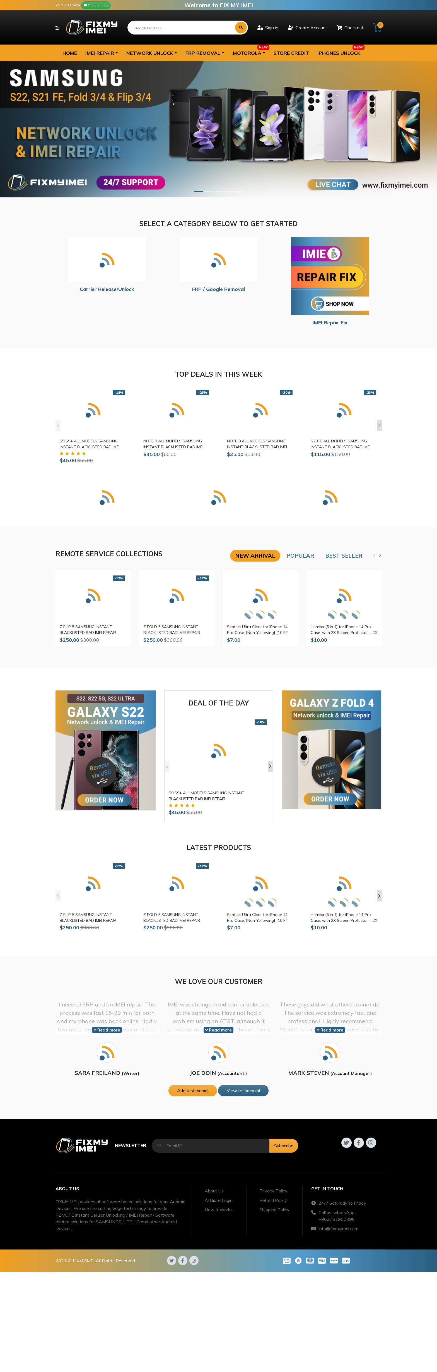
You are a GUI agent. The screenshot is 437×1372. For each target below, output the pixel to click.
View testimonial (243, 1090)
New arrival (255, 555)
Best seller (343, 555)
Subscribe (283, 1145)
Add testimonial (192, 1090)
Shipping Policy (274, 1209)
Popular (300, 555)
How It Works (219, 1209)
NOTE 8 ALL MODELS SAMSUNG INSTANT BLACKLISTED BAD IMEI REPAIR (257, 444)
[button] (101, 53)
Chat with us (96, 5)
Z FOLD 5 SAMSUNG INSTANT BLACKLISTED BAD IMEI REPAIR (171, 629)
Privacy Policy (273, 1191)
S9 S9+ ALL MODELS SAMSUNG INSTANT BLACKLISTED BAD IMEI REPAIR (90, 444)
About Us (214, 1191)
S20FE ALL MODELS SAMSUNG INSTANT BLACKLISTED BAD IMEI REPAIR (341, 444)
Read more (107, 1030)
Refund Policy (273, 1200)
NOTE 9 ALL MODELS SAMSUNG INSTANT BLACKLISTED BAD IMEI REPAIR (173, 444)
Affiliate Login (219, 1200)
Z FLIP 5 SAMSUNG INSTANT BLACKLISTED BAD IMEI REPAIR (88, 629)
